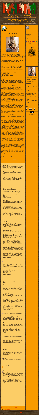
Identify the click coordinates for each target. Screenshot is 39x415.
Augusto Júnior (5, 365)
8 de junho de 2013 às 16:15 (7, 354)
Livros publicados (28, 35)
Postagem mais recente (5, 407)
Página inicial (13, 407)
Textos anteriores (28, 33)
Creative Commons (35, 113)
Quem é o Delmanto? (29, 30)
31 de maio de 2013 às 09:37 (7, 309)
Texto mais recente (29, 34)
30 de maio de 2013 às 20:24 (7, 197)
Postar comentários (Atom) (7, 409)
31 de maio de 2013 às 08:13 (7, 274)
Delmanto (4, 165)
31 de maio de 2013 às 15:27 (7, 332)
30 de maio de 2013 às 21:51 (7, 226)
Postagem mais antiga (20, 407)
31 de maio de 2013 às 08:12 (7, 257)
